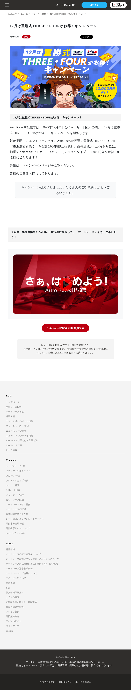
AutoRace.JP (12, 14)
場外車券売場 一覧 (15, 523)
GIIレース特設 (13, 490)
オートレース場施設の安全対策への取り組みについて (32, 559)
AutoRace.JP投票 (14, 445)
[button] (6, 4)
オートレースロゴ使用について (21, 573)
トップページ (12, 402)
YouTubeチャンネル (15, 533)
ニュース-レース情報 (16, 431)
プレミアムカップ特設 (17, 480)
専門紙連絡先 (12, 616)
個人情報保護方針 (15, 592)
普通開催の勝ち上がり (17, 514)
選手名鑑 (10, 416)
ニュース (24, 14)
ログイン (94, 5)
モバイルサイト (13, 621)
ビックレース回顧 (15, 499)
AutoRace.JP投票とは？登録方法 (22, 440)
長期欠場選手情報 (15, 607)
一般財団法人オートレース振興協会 (74, 682)
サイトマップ (12, 626)
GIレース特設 (12, 485)
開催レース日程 (13, 407)
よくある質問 (12, 597)
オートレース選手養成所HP (19, 568)
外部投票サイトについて (18, 528)
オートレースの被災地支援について (23, 554)
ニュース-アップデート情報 (19, 435)
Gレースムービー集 (15, 466)
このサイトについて (16, 578)
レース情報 (11, 450)
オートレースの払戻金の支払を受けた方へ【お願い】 (32, 563)
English (9, 630)
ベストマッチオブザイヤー (19, 471)
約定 (8, 587)
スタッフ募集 (12, 611)
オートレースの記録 (16, 509)
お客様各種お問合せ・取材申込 (21, 602)
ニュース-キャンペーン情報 (19, 421)
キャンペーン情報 (39, 14)
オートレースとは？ (16, 411)
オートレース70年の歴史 (18, 504)
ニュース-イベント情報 (17, 426)
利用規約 (10, 583)
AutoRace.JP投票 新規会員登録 (65, 328)
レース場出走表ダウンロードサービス (25, 519)
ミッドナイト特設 (15, 495)
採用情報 (10, 549)
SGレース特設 (13, 475)
